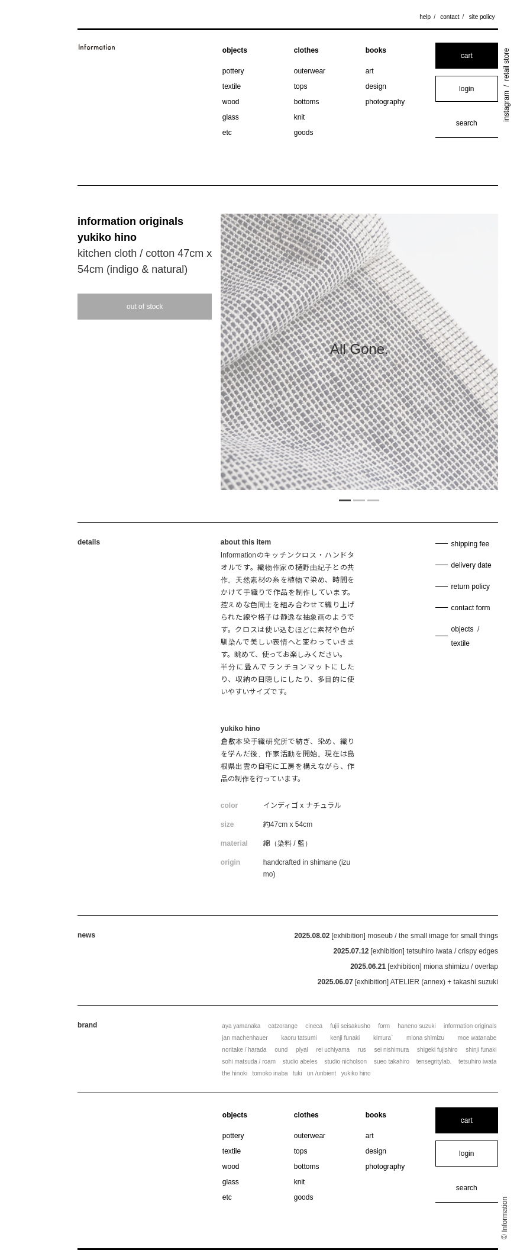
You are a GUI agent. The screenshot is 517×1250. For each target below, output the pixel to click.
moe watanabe (477, 1038)
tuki (297, 1073)
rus (362, 1049)
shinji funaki (481, 1049)
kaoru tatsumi (298, 1038)
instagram (506, 106)
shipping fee (470, 544)
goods (304, 132)
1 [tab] (345, 499)
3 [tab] (373, 499)
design (376, 86)
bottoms (306, 102)
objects (234, 50)
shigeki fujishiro (437, 1049)
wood (231, 102)
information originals (130, 221)
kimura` (383, 1038)
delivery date (471, 565)
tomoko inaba (270, 1073)
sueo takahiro (391, 1061)
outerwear (309, 71)
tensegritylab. (433, 1061)
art (370, 71)
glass (230, 117)
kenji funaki (345, 1038)
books (376, 50)
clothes (306, 50)
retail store (506, 64)
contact (449, 17)
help (425, 17)
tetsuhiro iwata (477, 1061)
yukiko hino (107, 237)
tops (301, 86)
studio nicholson (345, 1061)
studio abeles (300, 1061)
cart (467, 55)
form (384, 1026)
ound (280, 1049)
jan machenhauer (244, 1038)
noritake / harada (244, 1049)
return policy (470, 586)
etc (227, 132)
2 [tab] (359, 499)
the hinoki (234, 1073)
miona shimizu (425, 1038)
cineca (313, 1026)
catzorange (283, 1026)
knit (299, 117)
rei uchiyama (333, 1049)
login (466, 89)
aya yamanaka (241, 1026)
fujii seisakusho (350, 1026)
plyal (302, 1049)
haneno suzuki (417, 1026)
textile (231, 86)
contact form (470, 608)
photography (385, 102)
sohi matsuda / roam (249, 1061)
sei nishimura (391, 1049)
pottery (233, 71)
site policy (482, 17)
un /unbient (322, 1073)
